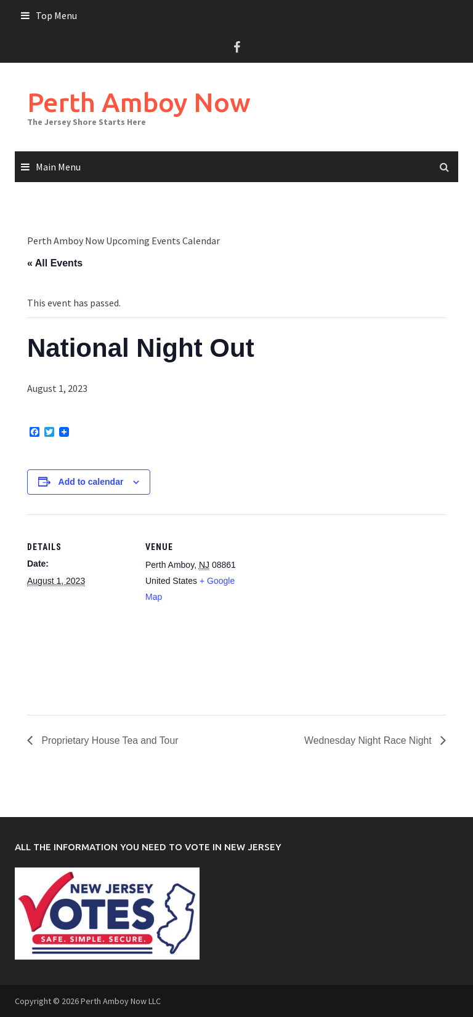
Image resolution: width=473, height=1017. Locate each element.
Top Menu (56, 15)
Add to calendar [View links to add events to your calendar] (91, 482)
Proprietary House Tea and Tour (109, 740)
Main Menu (58, 167)
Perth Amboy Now (140, 102)
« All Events (55, 263)
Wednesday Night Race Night (368, 740)
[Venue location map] (329, 599)
